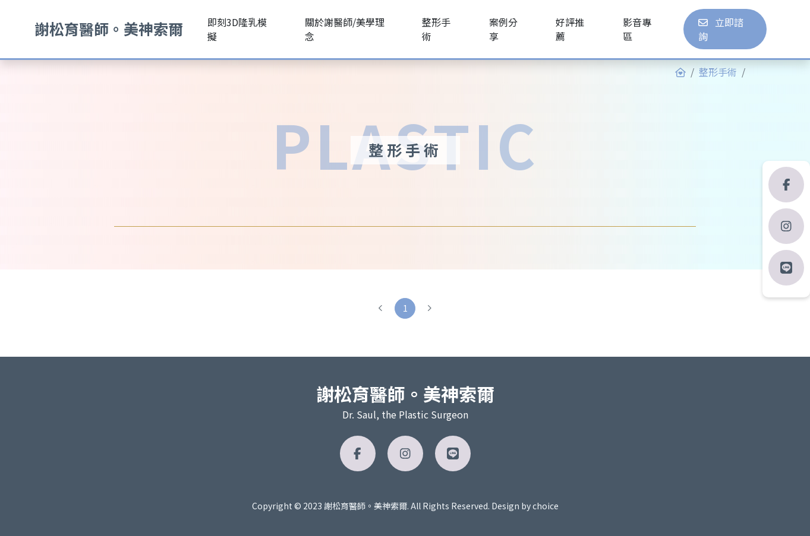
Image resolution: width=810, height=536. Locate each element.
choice (545, 506)
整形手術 (718, 72)
